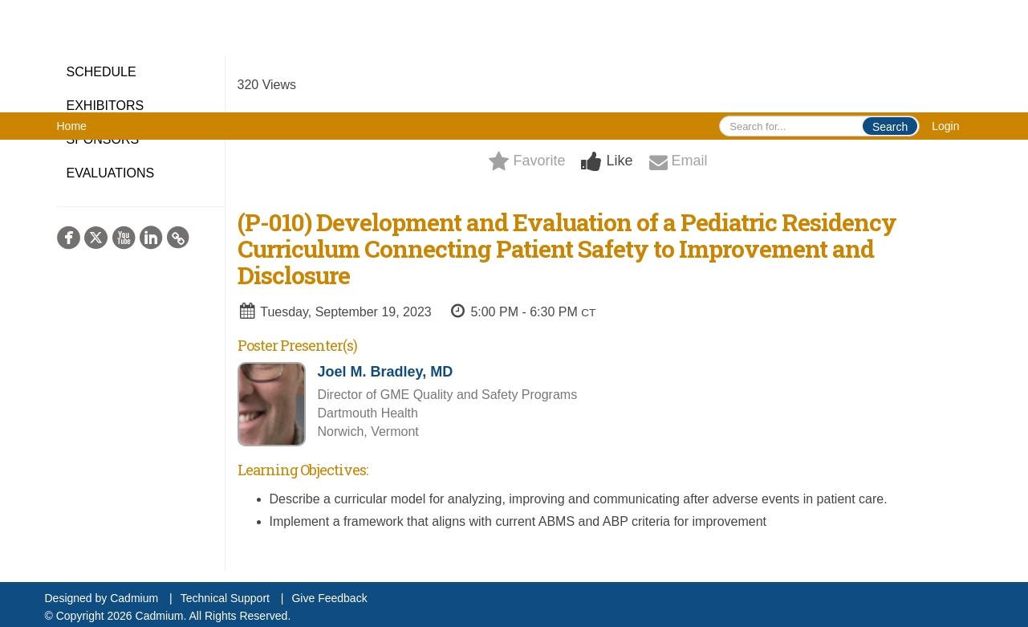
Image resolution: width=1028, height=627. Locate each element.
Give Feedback (329, 598)
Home (72, 126)
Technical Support (225, 598)
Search (890, 126)
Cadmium (134, 598)
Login (945, 126)
